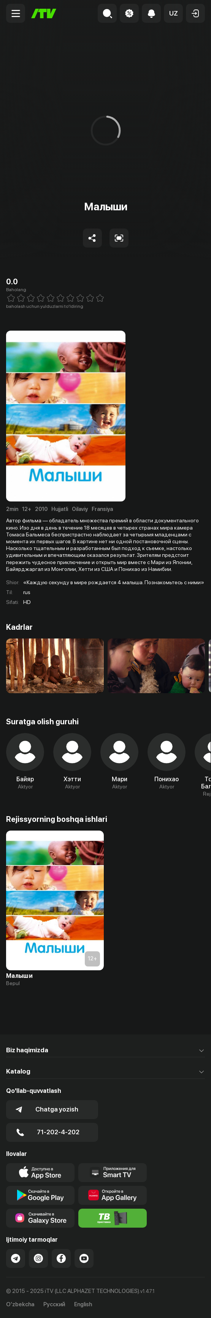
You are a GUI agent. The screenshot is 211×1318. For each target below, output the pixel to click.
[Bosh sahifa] (43, 13)
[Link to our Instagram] (38, 1258)
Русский (54, 1304)
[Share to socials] (92, 238)
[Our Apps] (112, 1172)
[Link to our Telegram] (15, 1258)
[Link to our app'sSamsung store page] (40, 1218)
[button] (173, 13)
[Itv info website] (112, 1218)
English (83, 1304)
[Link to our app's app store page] (40, 1172)
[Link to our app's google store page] (40, 1195)
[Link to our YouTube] (84, 1258)
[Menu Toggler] (15, 13)
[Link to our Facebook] (61, 1258)
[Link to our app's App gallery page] (112, 1195)
